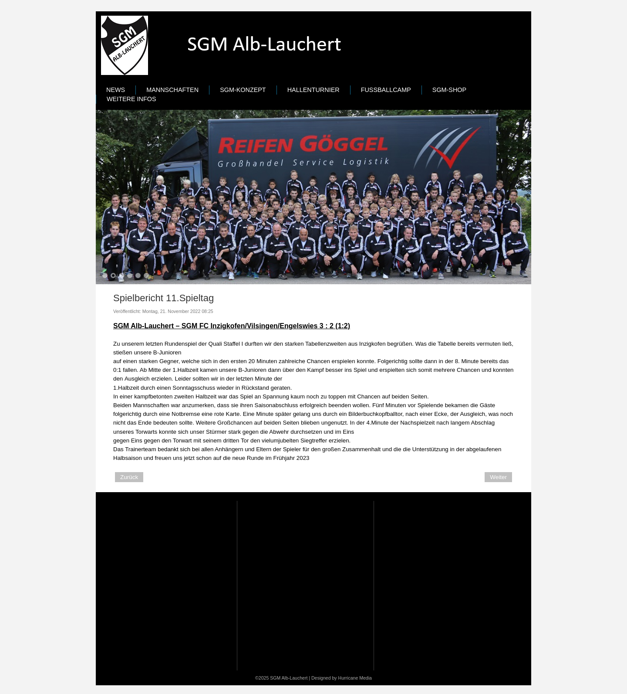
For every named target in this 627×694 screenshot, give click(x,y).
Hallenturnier (313, 89)
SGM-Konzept (243, 89)
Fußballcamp (386, 89)
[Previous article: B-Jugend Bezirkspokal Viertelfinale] (129, 477)
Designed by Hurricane (335, 677)
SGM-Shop (449, 89)
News (115, 89)
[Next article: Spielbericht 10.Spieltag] (498, 477)
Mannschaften (172, 89)
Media (365, 677)
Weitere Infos (131, 98)
